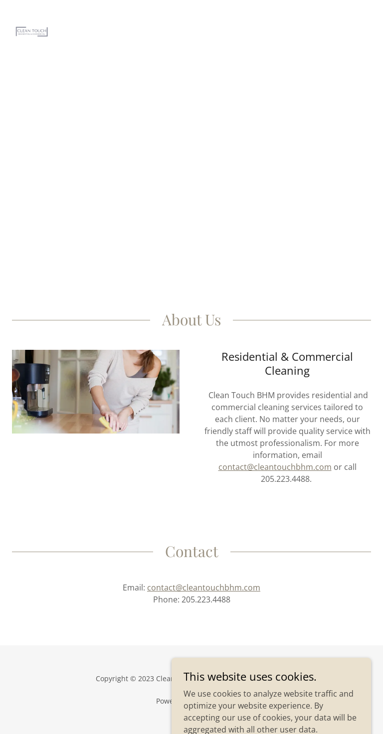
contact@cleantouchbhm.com (275, 466)
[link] (32, 16)
